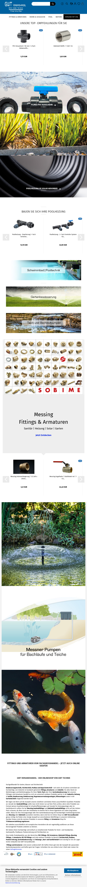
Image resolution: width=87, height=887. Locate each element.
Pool (50, 17)
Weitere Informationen (73, 875)
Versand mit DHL (71, 17)
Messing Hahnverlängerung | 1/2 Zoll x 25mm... (24, 478)
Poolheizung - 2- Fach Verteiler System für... (63, 236)
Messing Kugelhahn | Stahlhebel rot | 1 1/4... (63, 478)
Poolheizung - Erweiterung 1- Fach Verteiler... (24, 236)
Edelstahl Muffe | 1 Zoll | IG (63, 46)
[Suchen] (53, 4)
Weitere (59, 17)
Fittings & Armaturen (17, 17)
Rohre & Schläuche (37, 17)
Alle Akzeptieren (73, 871)
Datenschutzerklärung (12, 883)
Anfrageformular (16, 849)
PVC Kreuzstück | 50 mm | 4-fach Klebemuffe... (24, 47)
